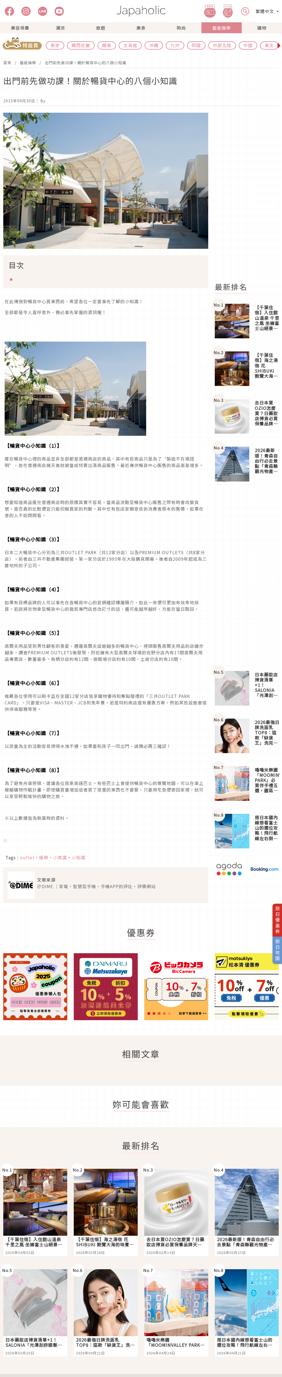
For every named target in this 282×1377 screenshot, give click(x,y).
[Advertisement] (246, 576)
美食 (141, 27)
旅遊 (100, 27)
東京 (55, 45)
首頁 (7, 62)
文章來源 (46, 879)
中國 (248, 45)
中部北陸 (222, 45)
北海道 (130, 45)
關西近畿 (81, 45)
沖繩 (153, 45)
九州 (175, 45)
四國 (196, 45)
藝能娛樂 (221, 27)
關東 (106, 45)
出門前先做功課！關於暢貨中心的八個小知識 (85, 62)
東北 (269, 45)
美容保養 (20, 27)
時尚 (181, 27)
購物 (261, 27)
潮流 (60, 27)
